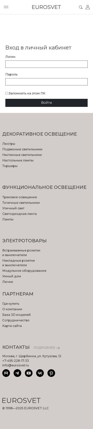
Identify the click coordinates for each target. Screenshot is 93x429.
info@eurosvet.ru (15, 365)
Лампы (8, 219)
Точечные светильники (21, 203)
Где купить (10, 303)
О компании (12, 309)
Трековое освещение (19, 197)
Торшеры (10, 166)
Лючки (7, 282)
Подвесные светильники (22, 149)
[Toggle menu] (6, 7)
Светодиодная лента (19, 214)
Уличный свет (13, 208)
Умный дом (11, 276)
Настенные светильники (22, 155)
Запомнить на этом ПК (25, 93)
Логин (10, 57)
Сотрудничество (15, 320)
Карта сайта (12, 326)
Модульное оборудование (24, 271)
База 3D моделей (16, 315)
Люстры (8, 144)
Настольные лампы (18, 160)
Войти (46, 103)
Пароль (11, 74)
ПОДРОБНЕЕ (46, 348)
